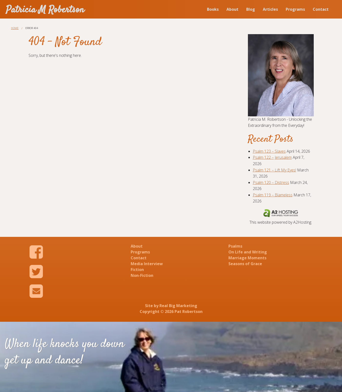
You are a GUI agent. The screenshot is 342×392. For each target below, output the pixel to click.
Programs (295, 9)
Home (15, 28)
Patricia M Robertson (45, 10)
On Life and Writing (247, 252)
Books (213, 9)
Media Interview (147, 264)
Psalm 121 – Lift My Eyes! (274, 170)
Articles (270, 9)
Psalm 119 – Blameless (273, 195)
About (232, 9)
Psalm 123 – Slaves (269, 151)
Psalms (235, 246)
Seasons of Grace (245, 264)
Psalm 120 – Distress (271, 182)
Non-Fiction (142, 275)
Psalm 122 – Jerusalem (272, 157)
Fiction (137, 269)
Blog (250, 9)
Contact (321, 9)
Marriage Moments (247, 258)
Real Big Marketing (178, 305)
